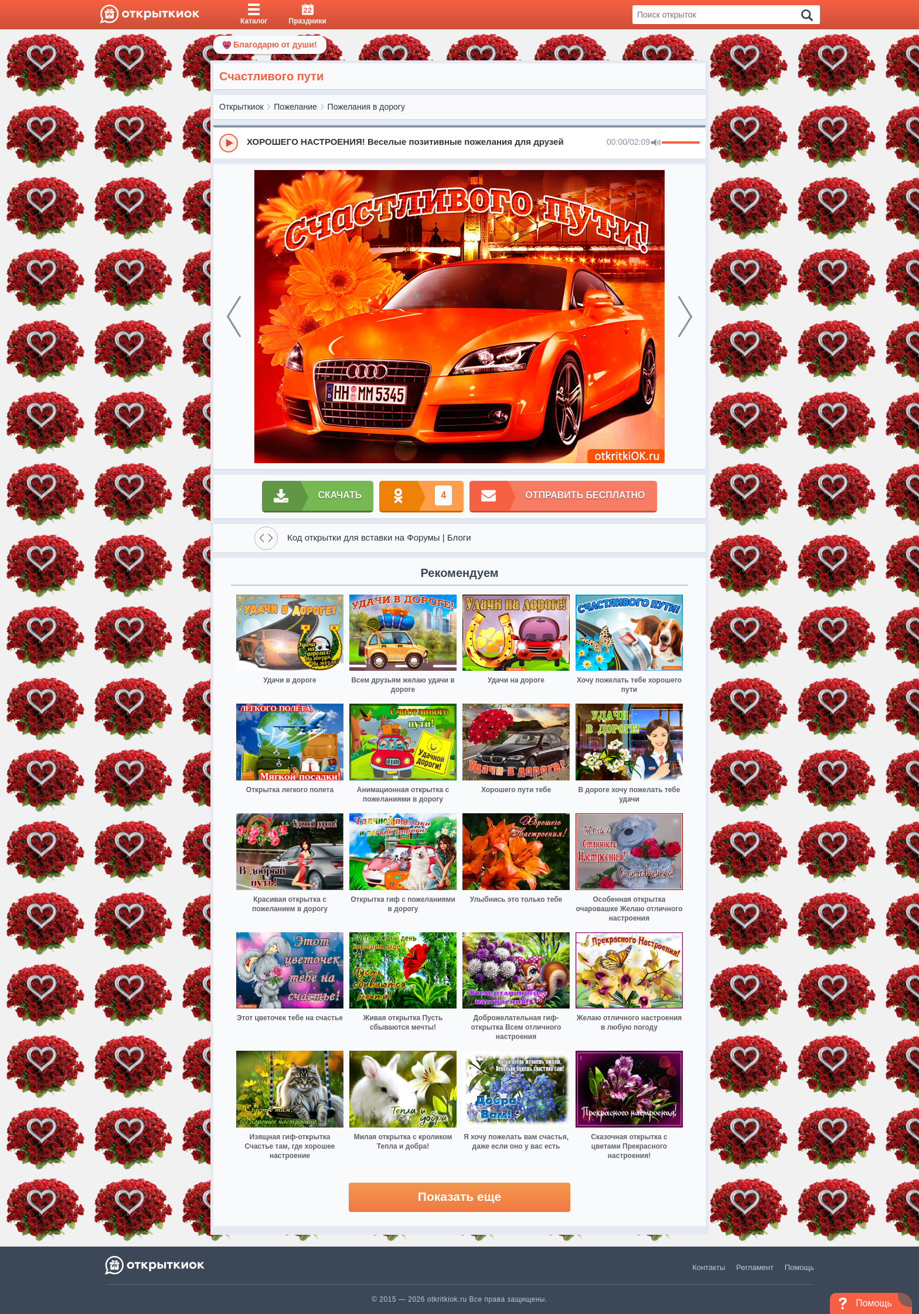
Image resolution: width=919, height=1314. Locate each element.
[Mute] (656, 143)
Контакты (708, 1267)
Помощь (799, 1267)
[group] (459, 142)
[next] (685, 316)
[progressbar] (681, 143)
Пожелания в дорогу (366, 106)
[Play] (228, 143)
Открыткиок (241, 106)
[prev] (233, 316)
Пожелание (295, 106)
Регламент (755, 1267)
